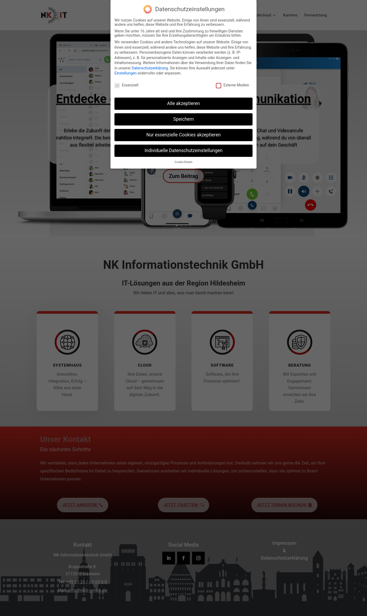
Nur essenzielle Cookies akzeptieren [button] (183, 134)
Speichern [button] (183, 118)
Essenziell (126, 85)
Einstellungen (125, 73)
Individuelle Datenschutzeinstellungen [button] (183, 150)
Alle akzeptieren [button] (183, 103)
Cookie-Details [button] (183, 161)
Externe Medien (232, 85)
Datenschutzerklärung (150, 67)
